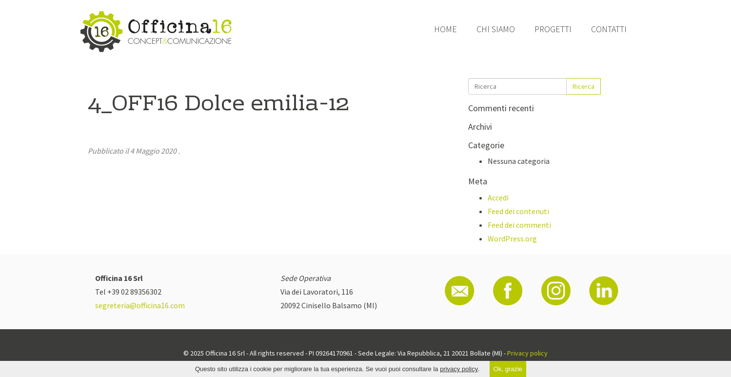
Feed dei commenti (519, 225)
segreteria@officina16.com (140, 305)
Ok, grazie (508, 369)
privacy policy (459, 369)
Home (445, 29)
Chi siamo (495, 29)
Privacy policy (527, 353)
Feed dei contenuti (518, 211)
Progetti (553, 29)
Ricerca (583, 86)
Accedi (498, 197)
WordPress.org (512, 238)
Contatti (609, 29)
